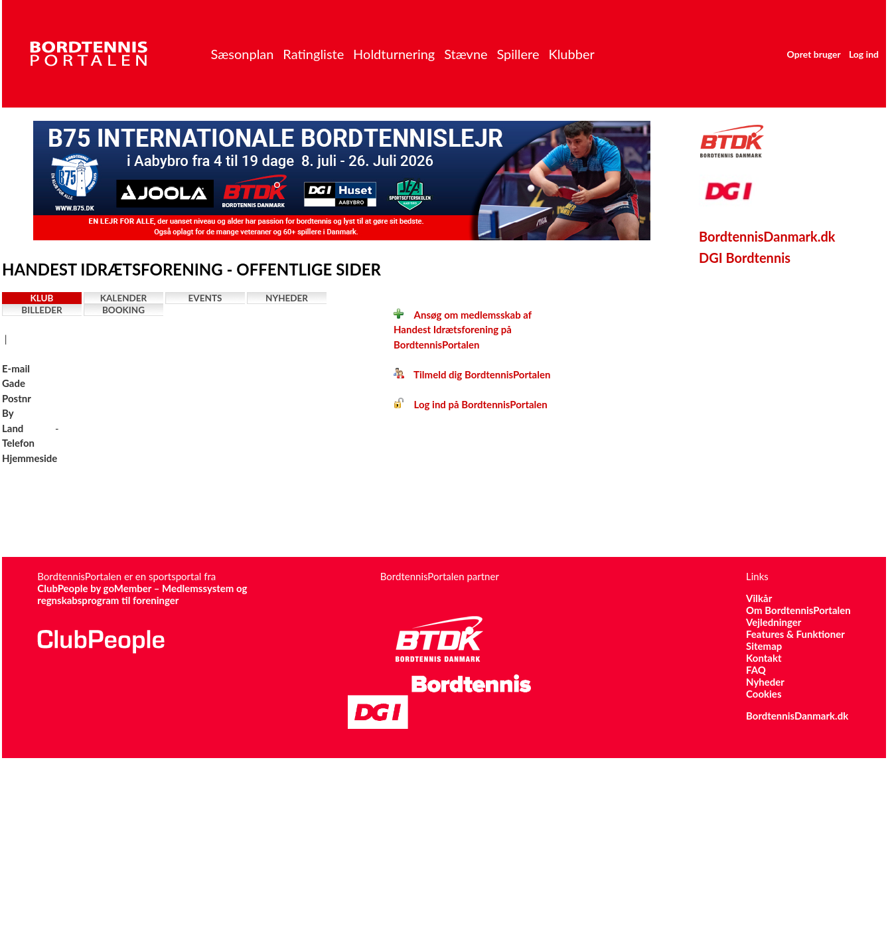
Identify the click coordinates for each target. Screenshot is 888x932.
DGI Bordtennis (744, 258)
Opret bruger (814, 54)
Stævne (466, 54)
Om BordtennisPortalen (798, 610)
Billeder (41, 310)
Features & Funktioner (795, 634)
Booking (123, 310)
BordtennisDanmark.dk (767, 236)
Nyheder (286, 298)
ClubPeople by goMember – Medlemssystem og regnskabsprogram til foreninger (142, 594)
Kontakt (764, 658)
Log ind (864, 54)
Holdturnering (394, 54)
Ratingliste (313, 54)
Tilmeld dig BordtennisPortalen (472, 374)
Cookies (763, 694)
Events (205, 298)
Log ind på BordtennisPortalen (471, 404)
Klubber (571, 54)
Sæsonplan (241, 54)
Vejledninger (773, 622)
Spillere (517, 54)
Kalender (123, 298)
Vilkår (759, 598)
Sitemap (764, 646)
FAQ (756, 670)
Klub (42, 298)
